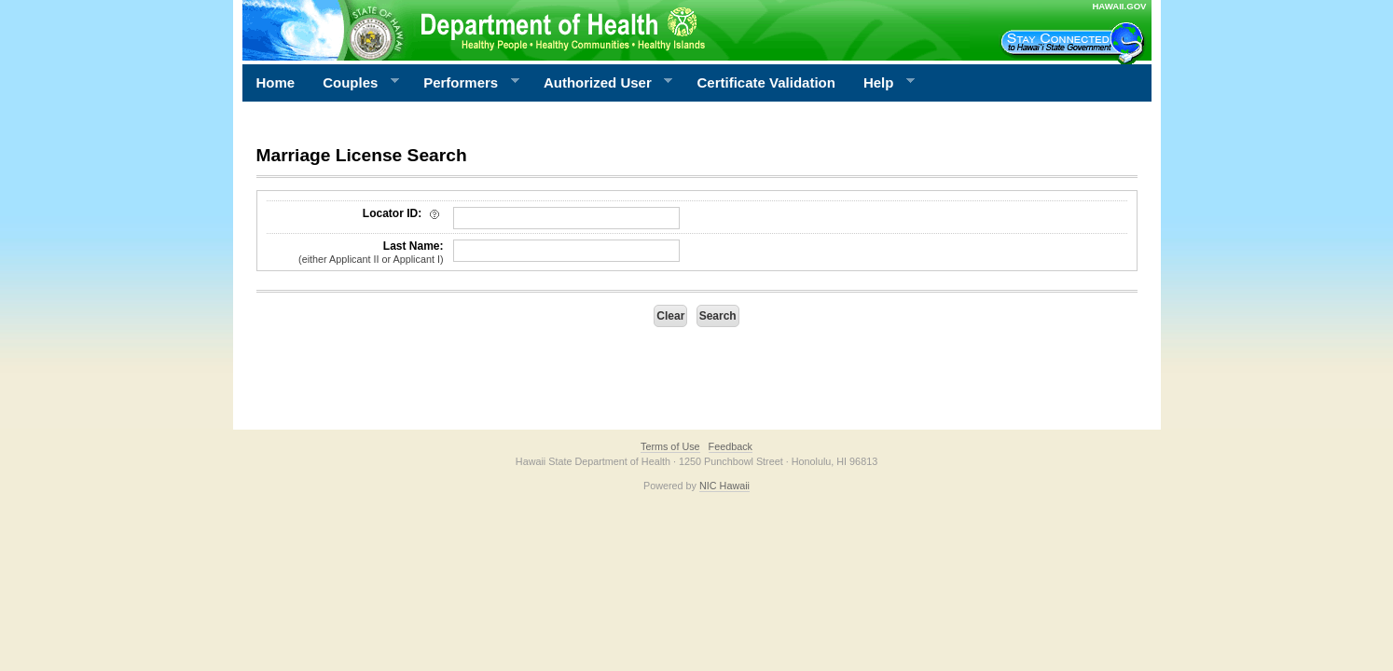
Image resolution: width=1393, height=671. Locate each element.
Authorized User (601, 83)
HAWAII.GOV (1119, 6)
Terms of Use (670, 446)
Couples (354, 83)
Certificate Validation (766, 82)
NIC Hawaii (724, 485)
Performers (464, 83)
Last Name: (355, 253)
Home (276, 82)
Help (882, 83)
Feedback (730, 446)
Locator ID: (403, 213)
